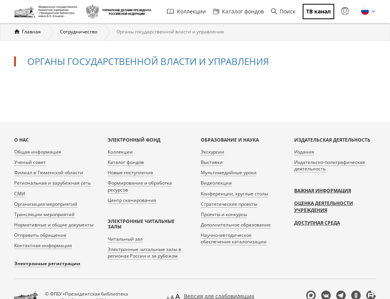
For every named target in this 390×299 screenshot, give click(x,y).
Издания (304, 152)
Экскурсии (212, 152)
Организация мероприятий (45, 204)
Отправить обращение (40, 235)
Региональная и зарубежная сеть (52, 183)
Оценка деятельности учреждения (323, 206)
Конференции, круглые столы (234, 193)
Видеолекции (216, 183)
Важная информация (322, 190)
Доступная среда (317, 223)
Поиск (283, 11)
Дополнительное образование (236, 224)
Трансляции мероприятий (44, 214)
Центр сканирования (132, 200)
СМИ (19, 193)
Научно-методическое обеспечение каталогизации (234, 238)
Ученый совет (30, 162)
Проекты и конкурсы (224, 214)
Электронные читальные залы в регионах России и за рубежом (144, 252)
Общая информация (37, 152)
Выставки (212, 162)
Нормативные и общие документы (53, 224)
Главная (31, 31)
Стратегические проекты (229, 204)
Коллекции (186, 11)
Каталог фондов (238, 11)
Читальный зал (125, 239)
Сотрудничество (78, 31)
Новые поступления (130, 172)
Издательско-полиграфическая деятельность (329, 165)
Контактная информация (43, 245)
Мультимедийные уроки (229, 172)
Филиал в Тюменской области (48, 172)
